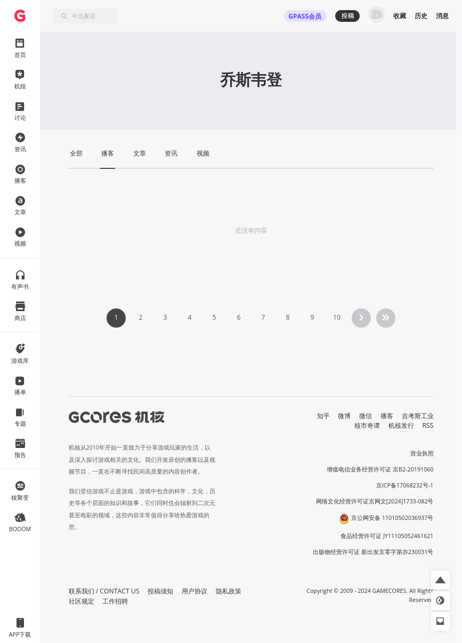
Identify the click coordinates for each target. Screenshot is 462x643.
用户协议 (194, 591)
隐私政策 (228, 591)
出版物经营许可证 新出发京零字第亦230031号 (373, 552)
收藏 (399, 15)
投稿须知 (160, 591)
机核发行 (401, 425)
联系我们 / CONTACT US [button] (104, 591)
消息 (442, 15)
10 (337, 317)
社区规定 (81, 601)
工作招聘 (115, 601)
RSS (428, 425)
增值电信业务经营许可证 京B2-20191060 (380, 469)
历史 (421, 15)
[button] (440, 580)
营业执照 (422, 453)
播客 (386, 415)
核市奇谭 (367, 425)
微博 (344, 415)
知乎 (323, 415)
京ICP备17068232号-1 (405, 485)
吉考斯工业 (418, 415)
